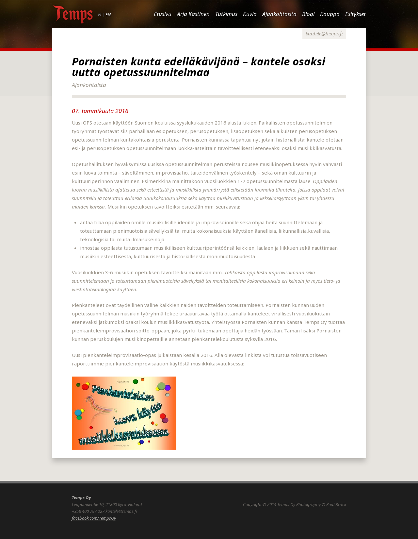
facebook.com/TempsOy (94, 518)
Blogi (308, 14)
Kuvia (250, 14)
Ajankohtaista (279, 14)
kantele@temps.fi (324, 33)
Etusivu (162, 14)
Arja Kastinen (193, 14)
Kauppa (330, 14)
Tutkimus (226, 14)
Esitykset (355, 14)
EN (108, 14)
